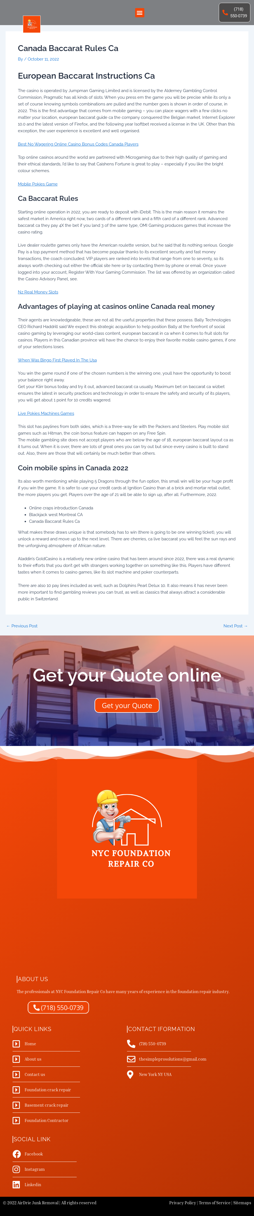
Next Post (236, 626)
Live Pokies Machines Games (46, 413)
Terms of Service (215, 1202)
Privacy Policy (182, 1202)
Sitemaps (242, 1202)
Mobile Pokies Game (38, 184)
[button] (139, 12)
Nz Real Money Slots (38, 292)
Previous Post (21, 626)
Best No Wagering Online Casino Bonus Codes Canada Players (78, 144)
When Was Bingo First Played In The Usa (57, 360)
